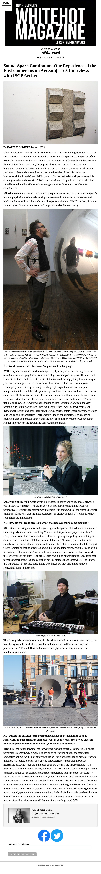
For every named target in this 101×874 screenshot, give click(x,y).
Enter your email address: (18, 844)
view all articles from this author (43, 817)
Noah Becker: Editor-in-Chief (50, 865)
